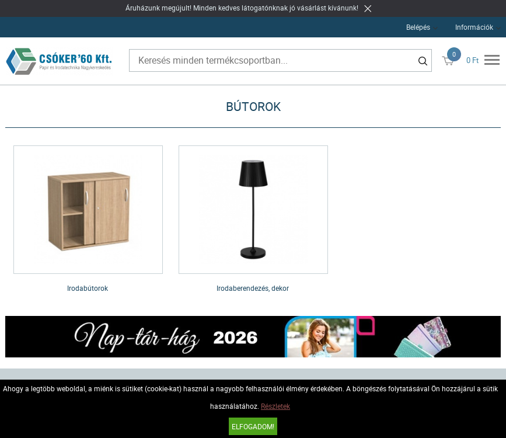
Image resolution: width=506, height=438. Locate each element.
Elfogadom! (253, 426)
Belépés (418, 27)
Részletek (275, 406)
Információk (474, 27)
